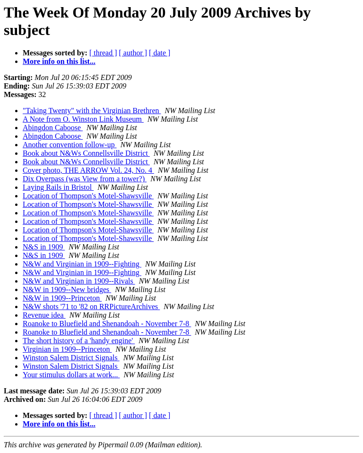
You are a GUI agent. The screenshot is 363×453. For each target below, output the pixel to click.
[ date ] (159, 53)
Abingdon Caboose (53, 128)
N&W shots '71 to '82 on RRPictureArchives (91, 306)
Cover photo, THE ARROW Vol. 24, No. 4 (88, 170)
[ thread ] (103, 53)
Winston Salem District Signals (71, 358)
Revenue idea (44, 315)
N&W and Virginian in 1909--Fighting (82, 264)
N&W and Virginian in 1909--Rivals (79, 281)
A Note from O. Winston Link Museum (83, 119)
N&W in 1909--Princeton (62, 298)
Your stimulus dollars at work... (71, 375)
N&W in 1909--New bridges (67, 289)
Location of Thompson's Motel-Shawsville (88, 196)
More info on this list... (59, 61)
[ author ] (133, 53)
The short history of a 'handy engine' (79, 341)
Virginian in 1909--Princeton (67, 349)
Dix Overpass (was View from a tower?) (85, 179)
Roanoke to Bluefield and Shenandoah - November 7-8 (107, 324)
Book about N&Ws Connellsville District (86, 153)
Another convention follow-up (70, 145)
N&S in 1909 (44, 247)
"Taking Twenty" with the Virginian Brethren (92, 111)
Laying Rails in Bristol (58, 187)
